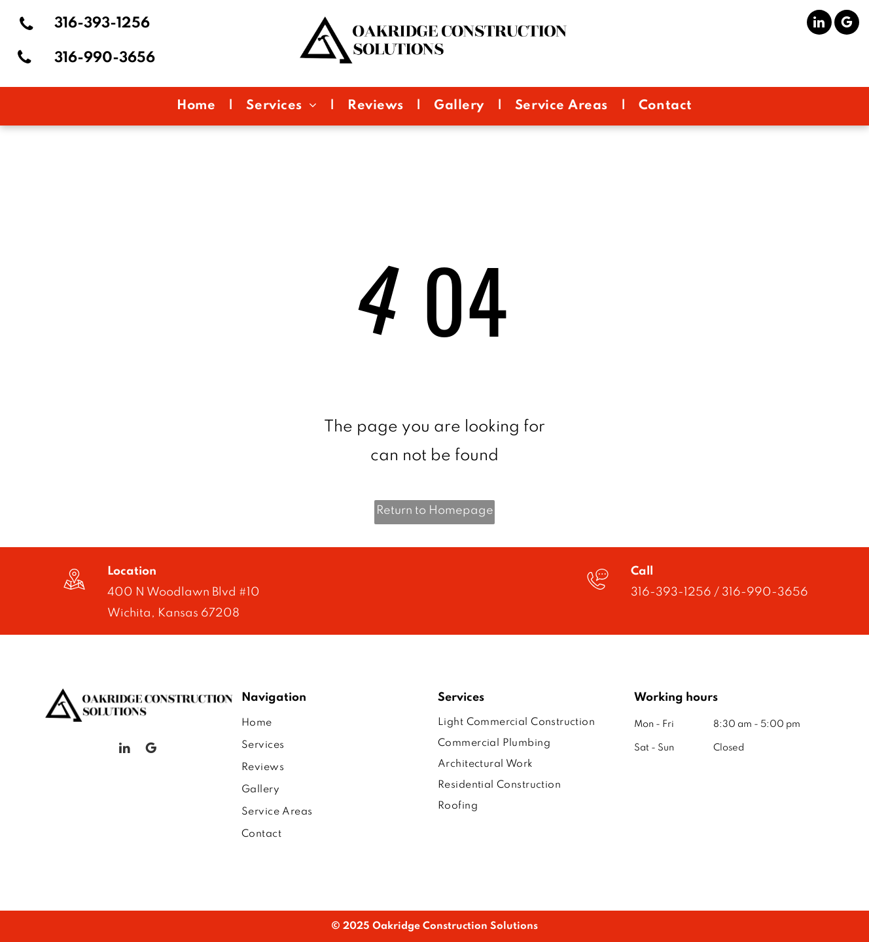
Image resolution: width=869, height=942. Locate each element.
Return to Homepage (434, 510)
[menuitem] (198, 106)
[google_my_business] (846, 24)
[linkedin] (819, 24)
